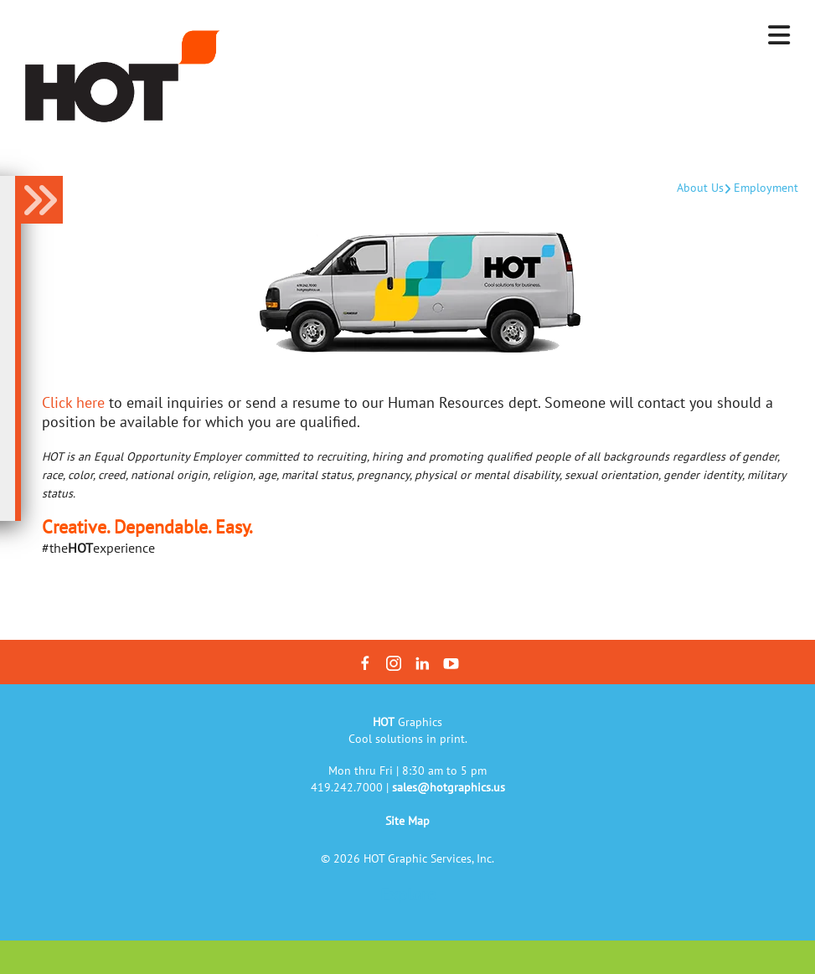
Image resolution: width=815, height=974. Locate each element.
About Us (700, 187)
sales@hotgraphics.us (448, 787)
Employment (766, 187)
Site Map (407, 820)
